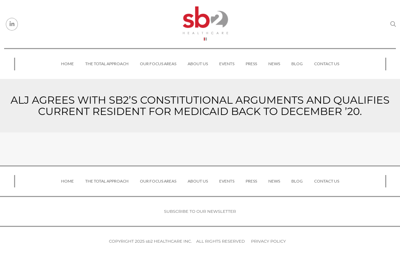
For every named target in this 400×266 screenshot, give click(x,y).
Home (67, 63)
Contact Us (326, 63)
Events (226, 63)
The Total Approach (107, 63)
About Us (198, 63)
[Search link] (393, 24)
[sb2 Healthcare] (205, 24)
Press (251, 63)
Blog (297, 63)
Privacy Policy (268, 241)
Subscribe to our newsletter (200, 211)
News (274, 63)
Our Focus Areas (158, 63)
